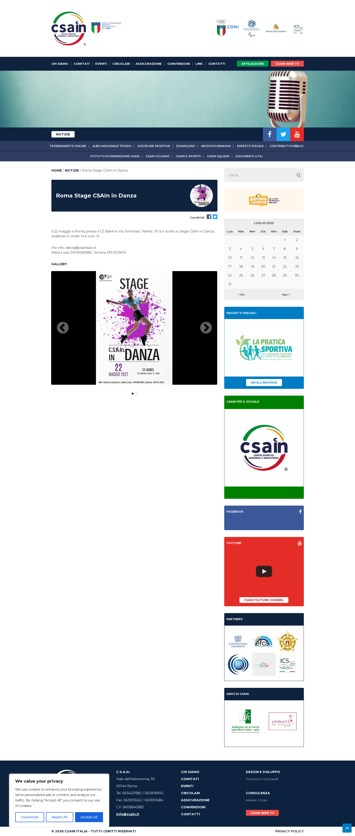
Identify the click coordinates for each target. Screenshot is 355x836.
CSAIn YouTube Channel (264, 600)
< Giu (241, 294)
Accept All (89, 817)
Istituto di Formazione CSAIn (114, 156)
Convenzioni (178, 63)
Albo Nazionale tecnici (111, 146)
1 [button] (132, 393)
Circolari (121, 63)
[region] (59, 800)
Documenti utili (249, 156)
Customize (29, 817)
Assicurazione (148, 63)
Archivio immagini (216, 146)
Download (185, 146)
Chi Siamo (59, 63)
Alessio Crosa (256, 800)
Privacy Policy (289, 831)
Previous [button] (63, 328)
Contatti (216, 63)
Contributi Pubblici (286, 146)
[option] (134, 328)
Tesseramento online (68, 146)
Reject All (59, 817)
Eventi (101, 63)
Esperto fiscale (250, 146)
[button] (299, 175)
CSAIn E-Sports (188, 156)
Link (198, 63)
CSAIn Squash (218, 156)
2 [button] (136, 393)
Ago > (286, 294)
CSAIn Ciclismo (158, 156)
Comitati (82, 63)
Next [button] (206, 328)
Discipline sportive (154, 146)
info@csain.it (127, 814)
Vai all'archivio (264, 382)
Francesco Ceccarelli (262, 779)
